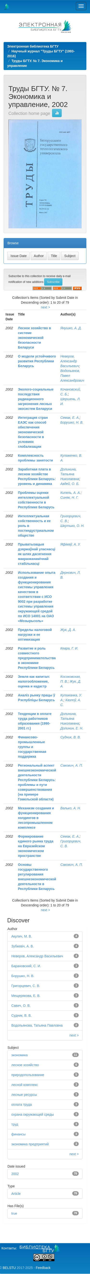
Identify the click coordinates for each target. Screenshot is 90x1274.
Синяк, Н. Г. (69, 497)
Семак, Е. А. (69, 418)
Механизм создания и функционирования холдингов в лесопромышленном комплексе (36, 817)
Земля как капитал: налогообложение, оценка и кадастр (34, 681)
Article (16, 1194)
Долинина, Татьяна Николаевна (69, 474)
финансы (18, 1134)
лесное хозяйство (25, 1065)
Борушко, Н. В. (71, 422)
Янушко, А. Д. (71, 328)
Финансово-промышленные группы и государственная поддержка (32, 746)
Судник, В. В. (70, 737)
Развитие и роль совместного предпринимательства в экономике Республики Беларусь (37, 658)
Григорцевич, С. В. (25, 986)
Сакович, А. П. (71, 765)
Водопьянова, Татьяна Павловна (37, 1025)
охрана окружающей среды (32, 1114)
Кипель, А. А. (70, 493)
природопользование (27, 1075)
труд (14, 1124)
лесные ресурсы (24, 1095)
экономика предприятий (30, 1144)
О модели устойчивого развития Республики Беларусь (37, 361)
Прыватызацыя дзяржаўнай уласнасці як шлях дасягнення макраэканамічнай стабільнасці (36, 554)
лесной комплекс (24, 1085)
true (14, 1213)
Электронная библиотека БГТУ (33, 46)
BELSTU (9, 1268)
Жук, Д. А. (68, 630)
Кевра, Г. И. (69, 648)
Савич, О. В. (20, 1006)
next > (45, 307)
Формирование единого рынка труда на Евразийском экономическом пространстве (35, 846)
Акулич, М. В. (21, 936)
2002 (15, 1174)
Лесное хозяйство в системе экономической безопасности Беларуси (34, 337)
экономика (19, 1055)
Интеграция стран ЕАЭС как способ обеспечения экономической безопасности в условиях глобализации (33, 432)
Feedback (43, 1268)
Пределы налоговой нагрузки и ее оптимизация (35, 634)
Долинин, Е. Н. (71, 728)
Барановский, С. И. (26, 966)
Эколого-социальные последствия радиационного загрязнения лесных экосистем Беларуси (36, 399)
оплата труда (21, 1104)
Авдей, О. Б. (69, 484)
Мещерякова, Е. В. (25, 996)
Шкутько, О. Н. (72, 526)
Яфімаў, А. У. (70, 544)
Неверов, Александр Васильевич (69, 361)
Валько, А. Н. (70, 808)
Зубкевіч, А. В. (22, 946)
